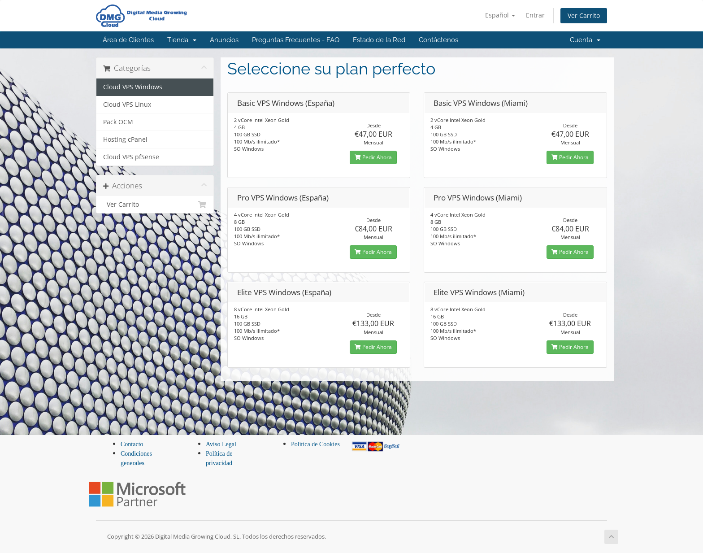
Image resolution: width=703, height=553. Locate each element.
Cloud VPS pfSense (131, 157)
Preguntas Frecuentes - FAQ (295, 40)
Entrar (535, 15)
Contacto (132, 444)
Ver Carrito (584, 15)
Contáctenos (438, 40)
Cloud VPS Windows (132, 87)
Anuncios (224, 40)
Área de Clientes (128, 40)
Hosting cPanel (125, 139)
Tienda (181, 40)
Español (500, 15)
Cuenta (585, 40)
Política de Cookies (315, 444)
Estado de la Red (379, 40)
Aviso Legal (221, 444)
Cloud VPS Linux (127, 104)
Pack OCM (118, 122)
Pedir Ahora (373, 157)
